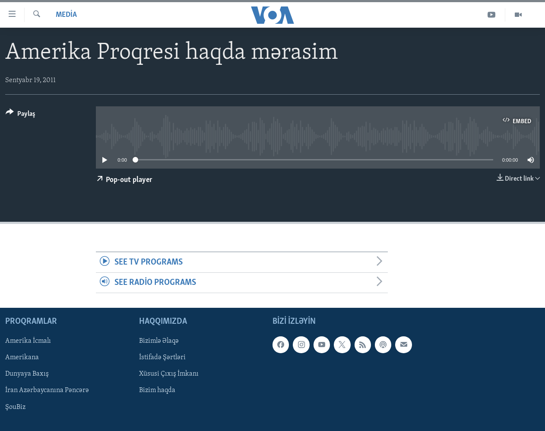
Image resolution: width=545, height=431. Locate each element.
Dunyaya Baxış (27, 374)
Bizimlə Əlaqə (159, 341)
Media (66, 15)
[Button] (20, 115)
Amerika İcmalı (28, 341)
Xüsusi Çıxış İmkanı (169, 374)
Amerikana (22, 357)
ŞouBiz (15, 407)
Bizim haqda (157, 390)
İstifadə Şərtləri (162, 357)
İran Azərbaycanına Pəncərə (47, 390)
